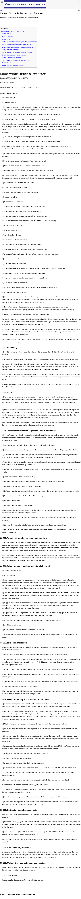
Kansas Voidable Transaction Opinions (13, 65)
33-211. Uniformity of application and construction (16, 60)
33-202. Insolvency (7, 36)
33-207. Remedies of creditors (10, 50)
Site (1, 10)
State (8, 17)
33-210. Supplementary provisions (11, 57)
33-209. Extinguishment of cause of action (14, 55)
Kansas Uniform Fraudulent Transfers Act (12, 31)
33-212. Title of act (7, 63)
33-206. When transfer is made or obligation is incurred (17, 47)
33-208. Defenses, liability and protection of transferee (17, 52)
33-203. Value (6, 39)
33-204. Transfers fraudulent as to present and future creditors (19, 42)
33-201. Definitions (7, 34)
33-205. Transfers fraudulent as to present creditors (16, 44)
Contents (5, 28)
